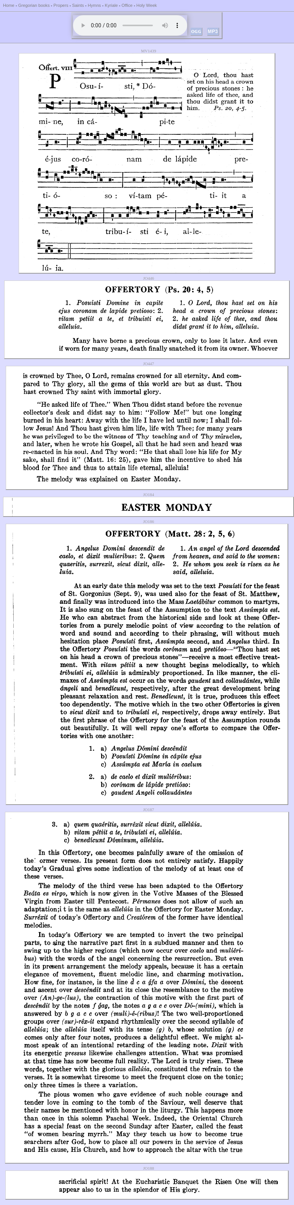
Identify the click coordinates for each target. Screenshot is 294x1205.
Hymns (94, 5)
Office (127, 5)
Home (8, 5)
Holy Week (147, 5)
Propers (60, 5)
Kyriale (111, 5)
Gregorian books (34, 5)
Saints (78, 5)
